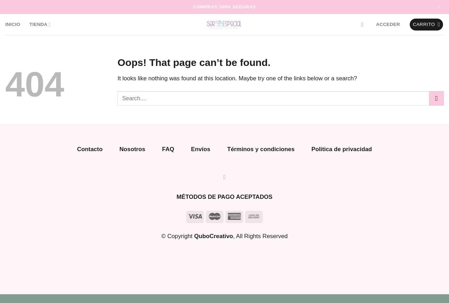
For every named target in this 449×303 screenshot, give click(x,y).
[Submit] (436, 98)
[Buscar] (364, 24)
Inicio (12, 24)
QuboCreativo (213, 236)
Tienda (40, 24)
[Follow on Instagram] (440, 7)
